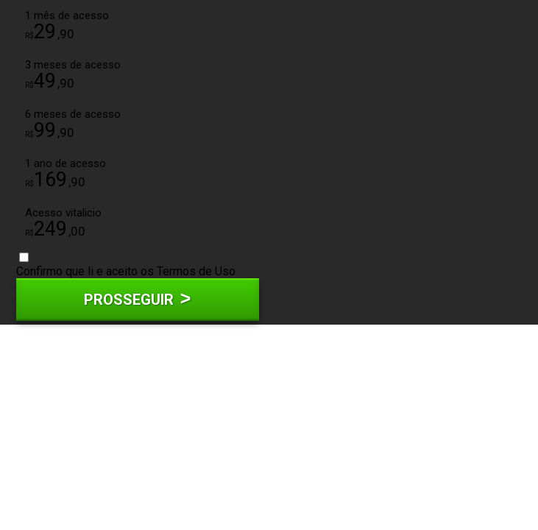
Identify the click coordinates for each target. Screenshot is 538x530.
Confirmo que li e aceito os (126, 265)
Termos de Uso (196, 271)
